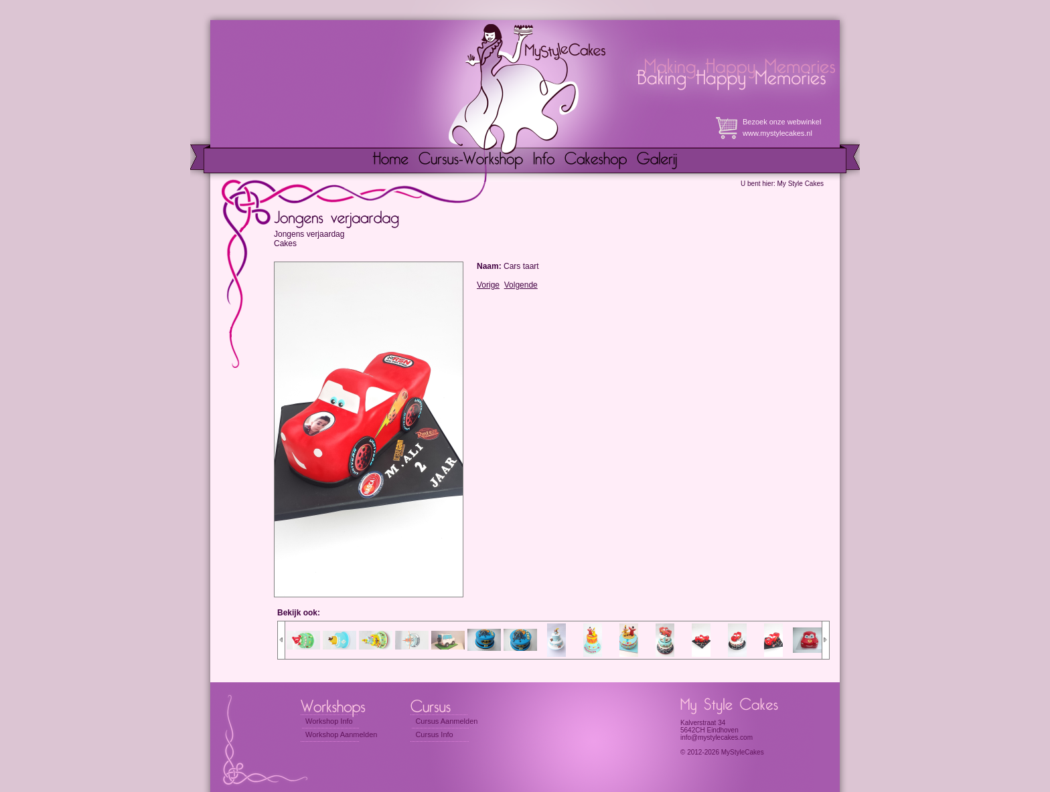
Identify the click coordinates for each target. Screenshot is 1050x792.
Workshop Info (329, 721)
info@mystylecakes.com (716, 737)
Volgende (521, 285)
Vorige (488, 285)
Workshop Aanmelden (341, 734)
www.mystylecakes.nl (777, 133)
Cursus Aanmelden (446, 721)
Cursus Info (434, 734)
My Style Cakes (800, 183)
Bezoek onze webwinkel (782, 122)
